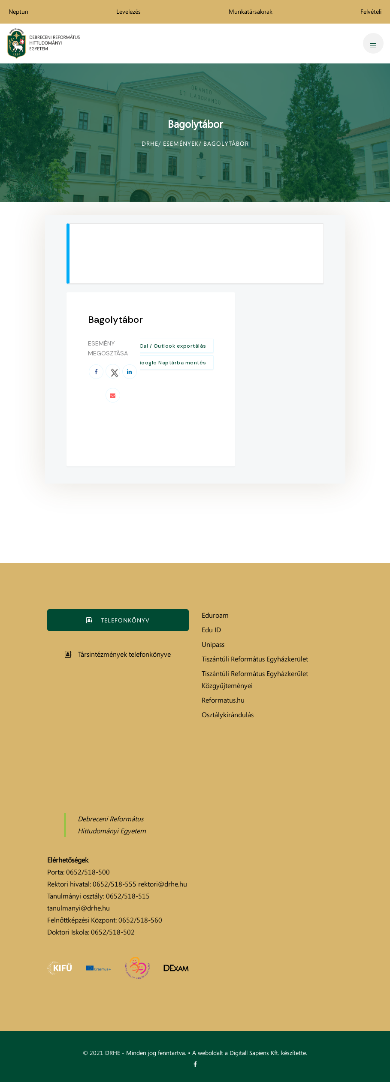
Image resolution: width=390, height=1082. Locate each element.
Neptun (18, 11)
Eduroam (215, 615)
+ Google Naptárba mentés (169, 362)
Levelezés (128, 11)
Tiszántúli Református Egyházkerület (255, 659)
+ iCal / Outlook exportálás (169, 346)
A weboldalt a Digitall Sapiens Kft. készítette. (249, 1053)
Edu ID (211, 629)
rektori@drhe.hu (162, 884)
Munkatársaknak (250, 11)
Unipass (213, 644)
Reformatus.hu (223, 700)
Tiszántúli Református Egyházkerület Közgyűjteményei (255, 679)
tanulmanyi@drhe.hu (78, 908)
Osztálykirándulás (228, 714)
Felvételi (370, 11)
